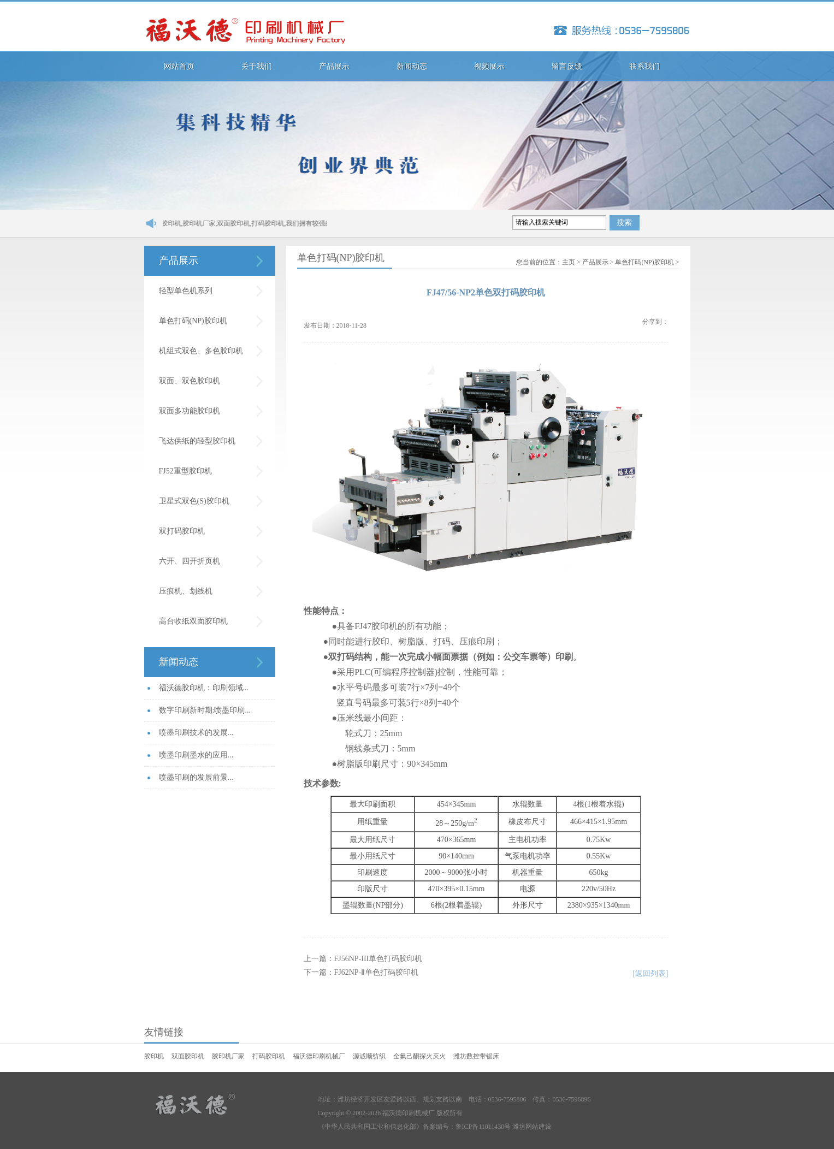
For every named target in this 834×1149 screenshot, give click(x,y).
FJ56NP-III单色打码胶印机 (378, 959)
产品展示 (334, 66)
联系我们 (644, 66)
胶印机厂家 (228, 1056)
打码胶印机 (268, 1056)
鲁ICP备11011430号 (483, 1126)
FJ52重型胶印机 (185, 471)
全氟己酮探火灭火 (419, 1056)
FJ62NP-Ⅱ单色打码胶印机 (376, 972)
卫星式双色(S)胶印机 (194, 501)
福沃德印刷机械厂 (319, 1056)
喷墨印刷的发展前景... (196, 777)
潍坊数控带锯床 (476, 1056)
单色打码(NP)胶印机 (193, 321)
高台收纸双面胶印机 (193, 621)
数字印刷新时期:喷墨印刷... (205, 710)
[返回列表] (650, 973)
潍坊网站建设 (532, 1126)
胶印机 (154, 1056)
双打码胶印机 (182, 531)
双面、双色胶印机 (189, 381)
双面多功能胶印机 (189, 411)
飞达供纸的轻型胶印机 (197, 441)
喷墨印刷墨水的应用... (196, 755)
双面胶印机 (187, 1056)
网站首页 (179, 66)
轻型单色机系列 (185, 291)
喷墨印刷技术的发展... (196, 733)
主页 (568, 262)
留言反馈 (567, 66)
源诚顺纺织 (369, 1056)
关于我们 (256, 66)
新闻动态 (412, 66)
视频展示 (489, 66)
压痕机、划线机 (185, 591)
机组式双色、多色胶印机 (201, 351)
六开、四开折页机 (189, 561)
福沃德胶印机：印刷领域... (204, 688)
